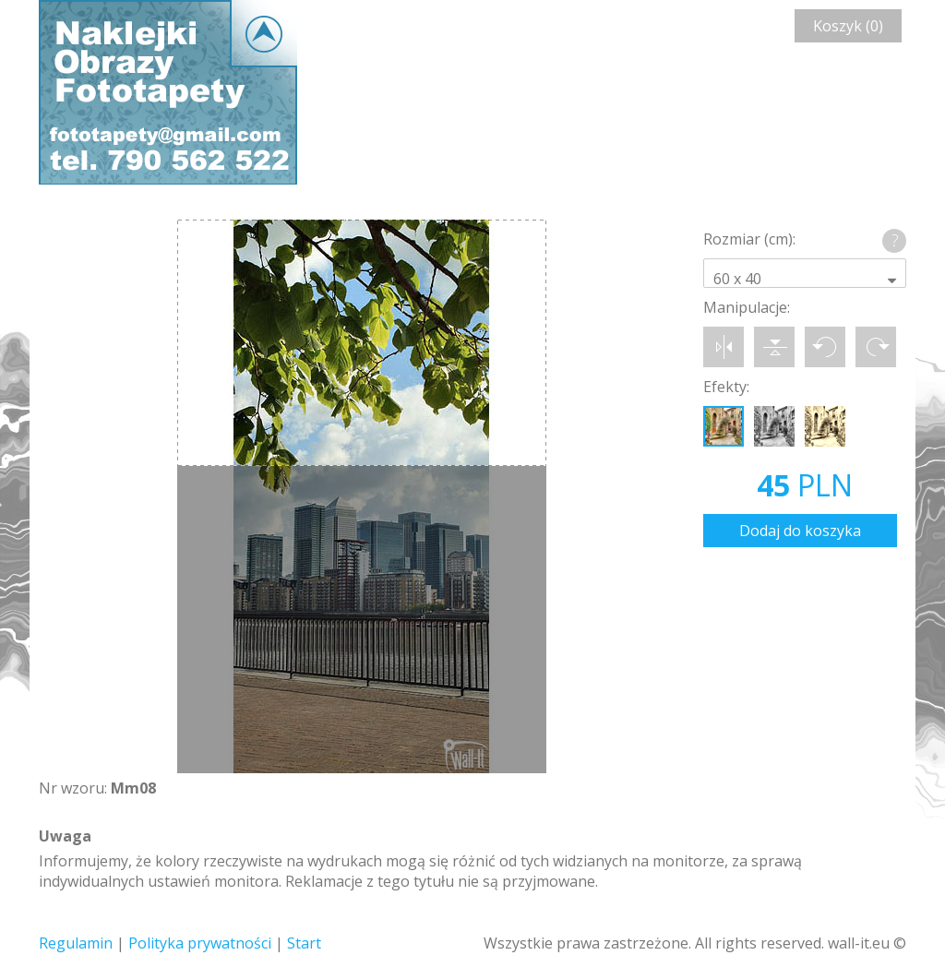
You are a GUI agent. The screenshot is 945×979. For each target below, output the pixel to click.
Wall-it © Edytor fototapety (168, 92)
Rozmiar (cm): (749, 239)
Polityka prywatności (199, 943)
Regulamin (76, 943)
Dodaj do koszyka (800, 530)
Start (304, 943)
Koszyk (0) (848, 26)
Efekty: (726, 386)
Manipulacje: (746, 307)
